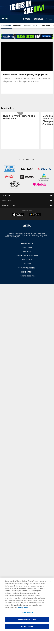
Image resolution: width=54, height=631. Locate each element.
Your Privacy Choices (27, 284)
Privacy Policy (27, 260)
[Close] (50, 581)
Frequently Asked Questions (27, 272)
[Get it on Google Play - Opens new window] (35, 232)
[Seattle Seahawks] (27, 242)
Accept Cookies (27, 626)
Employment (27, 264)
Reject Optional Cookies (27, 619)
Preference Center (27, 292)
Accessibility (27, 276)
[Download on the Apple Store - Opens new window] (18, 231)
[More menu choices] (50, 19)
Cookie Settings (27, 288)
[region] (27, 604)
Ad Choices (27, 280)
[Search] (46, 18)
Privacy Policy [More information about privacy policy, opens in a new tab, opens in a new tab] (23, 608)
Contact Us (27, 268)
